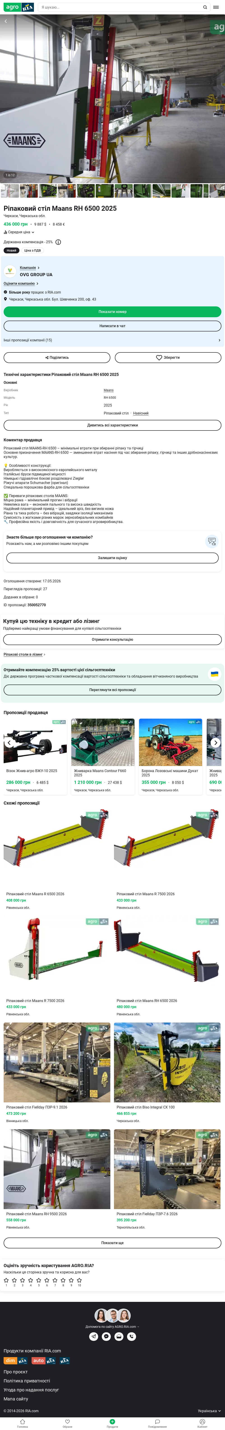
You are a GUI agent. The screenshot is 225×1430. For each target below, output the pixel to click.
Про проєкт (16, 1371)
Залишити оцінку (112, 558)
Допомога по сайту (113, 1326)
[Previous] (9, 743)
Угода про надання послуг (31, 1390)
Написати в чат (112, 326)
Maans (109, 390)
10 (79, 1282)
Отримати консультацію (112, 639)
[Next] (215, 743)
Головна (22, 1423)
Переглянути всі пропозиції (112, 690)
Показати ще (112, 1243)
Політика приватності (27, 1381)
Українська (209, 1411)
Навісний (140, 413)
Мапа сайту (16, 1399)
